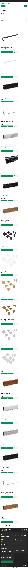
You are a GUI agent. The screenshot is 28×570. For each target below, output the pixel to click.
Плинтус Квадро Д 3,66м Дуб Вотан (6, 220)
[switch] (26, 18)
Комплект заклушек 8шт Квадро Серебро (7, 368)
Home (2, 8)
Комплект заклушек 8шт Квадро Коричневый (7, 319)
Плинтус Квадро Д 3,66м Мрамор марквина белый (8, 418)
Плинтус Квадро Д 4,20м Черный (5, 467)
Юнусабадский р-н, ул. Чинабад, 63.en (21, 536)
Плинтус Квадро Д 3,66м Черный (5, 96)
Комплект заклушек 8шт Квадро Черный (6, 245)
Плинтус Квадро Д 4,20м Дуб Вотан (6, 517)
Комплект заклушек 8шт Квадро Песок (6, 294)
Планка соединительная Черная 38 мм (6, 47)
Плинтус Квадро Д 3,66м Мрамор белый (7, 146)
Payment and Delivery (23, 547)
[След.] (12, 525)
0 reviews (2, 48)
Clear (13, 24)
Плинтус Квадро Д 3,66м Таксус (5, 393)
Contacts (22, 550)
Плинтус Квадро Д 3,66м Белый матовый (7, 121)
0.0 (6, 48)
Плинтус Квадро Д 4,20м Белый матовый (7, 492)
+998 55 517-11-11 (18, 537)
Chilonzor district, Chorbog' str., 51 (7, 536)
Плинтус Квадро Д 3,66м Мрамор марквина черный (8, 195)
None (2, 539)
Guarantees (16, 550)
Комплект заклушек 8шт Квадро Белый (6, 269)
